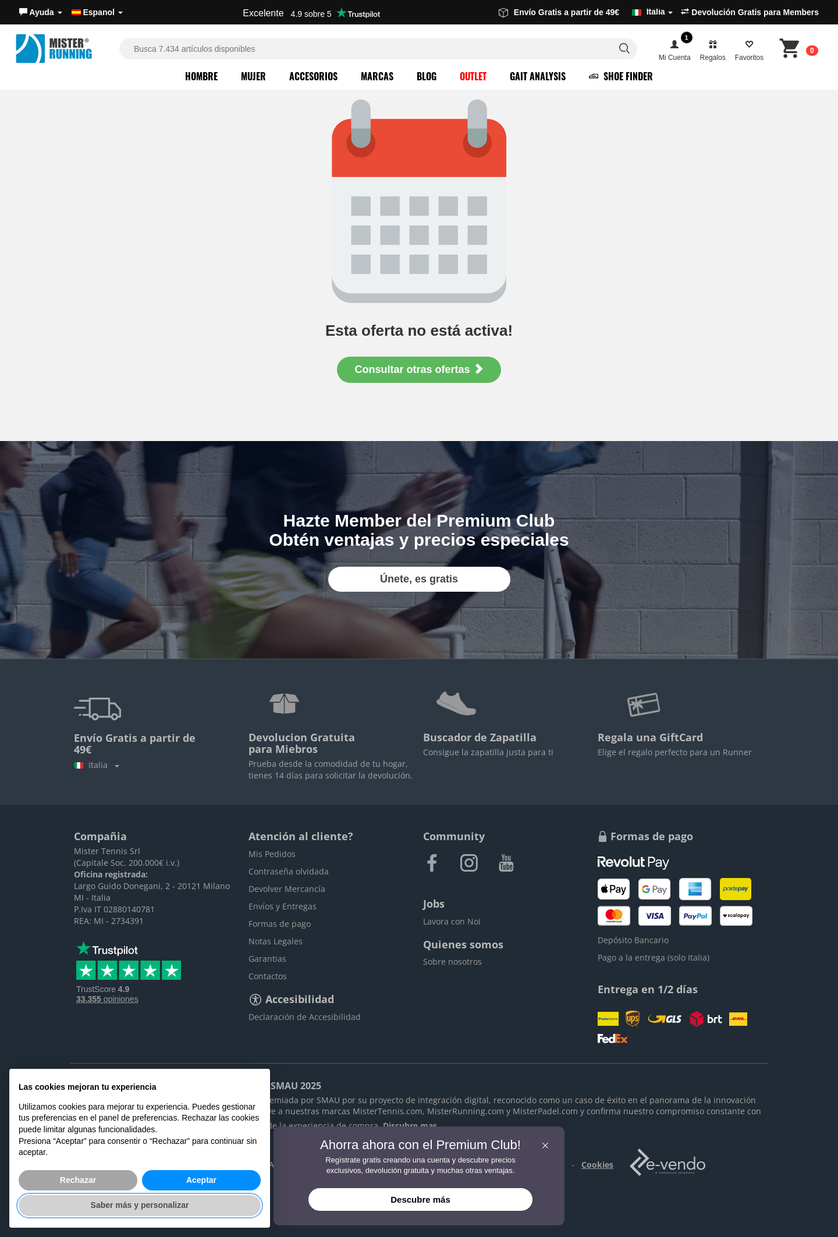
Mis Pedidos (272, 853)
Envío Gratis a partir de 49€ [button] (586, 12)
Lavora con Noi (452, 921)
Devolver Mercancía (286, 888)
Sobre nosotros (452, 961)
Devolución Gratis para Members (750, 12)
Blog (426, 76)
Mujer (253, 76)
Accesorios (313, 76)
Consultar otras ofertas (418, 369)
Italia (96, 764)
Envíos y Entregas (282, 906)
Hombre (201, 76)
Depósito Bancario (633, 939)
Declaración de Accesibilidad (304, 1016)
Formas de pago (279, 923)
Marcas (377, 76)
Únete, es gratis (419, 579)
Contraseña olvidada (288, 871)
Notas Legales (275, 941)
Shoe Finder (621, 76)
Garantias (267, 958)
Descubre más (420, 1199)
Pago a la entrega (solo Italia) (653, 957)
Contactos (267, 976)
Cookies (597, 1164)
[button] (41, 12)
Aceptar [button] (201, 1180)
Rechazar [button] (78, 1180)
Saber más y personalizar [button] (140, 1205)
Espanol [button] (97, 12)
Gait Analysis (538, 76)
